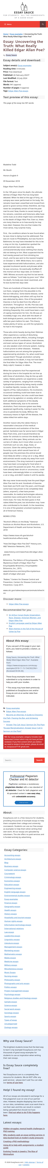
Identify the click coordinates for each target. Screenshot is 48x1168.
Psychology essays (12, 994)
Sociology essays (11, 1012)
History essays (10, 914)
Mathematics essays (13, 954)
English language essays (14, 892)
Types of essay (10, 1020)
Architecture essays (12, 859)
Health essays (10, 910)
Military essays (10, 965)
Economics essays (12, 881)
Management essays (13, 947)
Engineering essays (12, 888)
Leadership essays (12, 936)
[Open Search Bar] (43, 24)
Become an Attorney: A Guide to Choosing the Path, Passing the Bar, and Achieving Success (23, 718)
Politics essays (10, 987)
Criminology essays (12, 877)
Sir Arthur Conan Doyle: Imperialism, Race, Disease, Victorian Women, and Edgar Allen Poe (25, 618)
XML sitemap (30, 1162)
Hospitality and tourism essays (17, 917)
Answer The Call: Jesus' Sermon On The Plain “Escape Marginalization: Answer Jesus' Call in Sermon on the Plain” (24, 727)
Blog (6, 862)
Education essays (11, 884)
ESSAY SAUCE (24, 12)
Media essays (10, 958)
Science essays (10, 1005)
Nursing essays (11, 976)
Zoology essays (11, 1027)
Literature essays (11, 943)
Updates (26, 1165)
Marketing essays (11, 950)
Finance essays (10, 903)
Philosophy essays (12, 980)
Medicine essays (11, 961)
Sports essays (10, 1016)
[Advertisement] (24, 137)
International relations (14, 928)
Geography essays (12, 906)
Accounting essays (12, 855)
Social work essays (12, 1009)
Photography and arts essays (16, 983)
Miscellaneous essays (13, 969)
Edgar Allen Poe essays (18, 91)
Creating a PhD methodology (16, 1141)
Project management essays (16, 990)
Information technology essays (17, 925)
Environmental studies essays (17, 895)
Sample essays (10, 1001)
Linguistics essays (12, 939)
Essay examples (24, 65)
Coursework (9, 873)
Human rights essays (13, 921)
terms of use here (15, 1082)
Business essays (11, 866)
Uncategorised (10, 1023)
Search (39, 760)
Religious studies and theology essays (20, 998)
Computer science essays (15, 870)
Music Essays (10, 972)
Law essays (9, 932)
